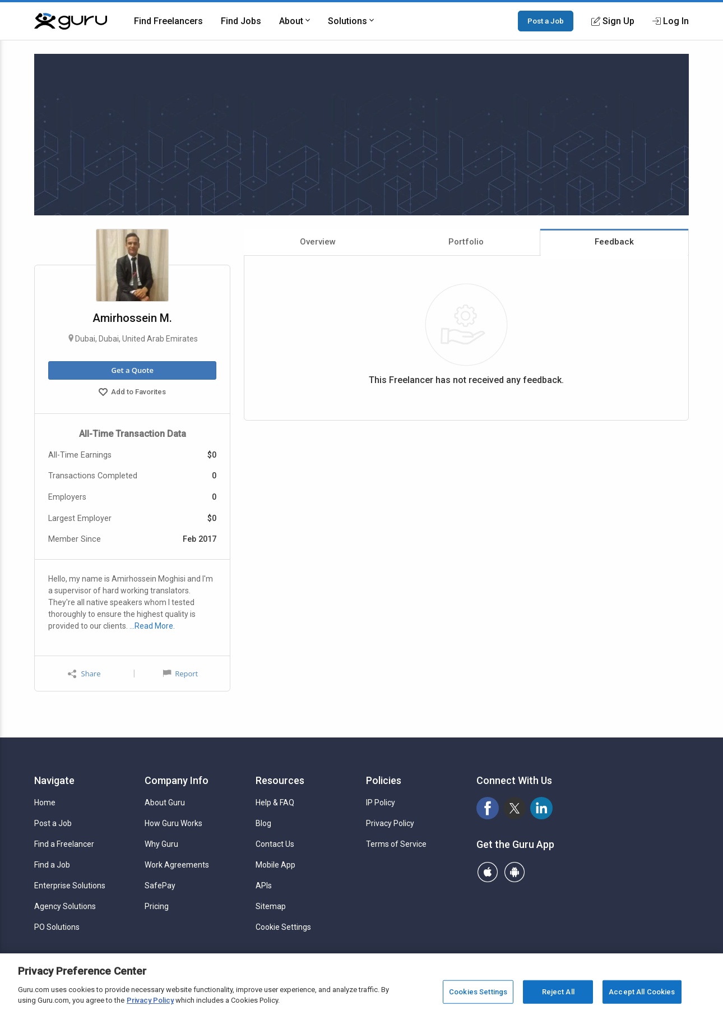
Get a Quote (132, 370)
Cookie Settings (283, 927)
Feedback (614, 242)
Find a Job (52, 864)
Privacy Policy (390, 823)
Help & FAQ (275, 802)
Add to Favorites (132, 393)
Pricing (157, 906)
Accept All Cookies (642, 992)
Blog (263, 823)
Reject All (558, 992)
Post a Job (545, 20)
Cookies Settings (478, 992)
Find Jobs (241, 21)
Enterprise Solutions (69, 885)
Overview (318, 242)
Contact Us (275, 844)
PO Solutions (57, 927)
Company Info (176, 780)
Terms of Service (396, 844)
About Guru (165, 802)
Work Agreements (177, 864)
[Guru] (70, 21)
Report (180, 673)
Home (44, 802)
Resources (280, 780)
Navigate (54, 780)
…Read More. (152, 625)
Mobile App (275, 864)
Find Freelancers (168, 21)
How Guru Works (173, 823)
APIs (264, 885)
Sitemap (271, 906)
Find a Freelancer (64, 844)
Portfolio (466, 242)
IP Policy (380, 802)
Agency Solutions (65, 906)
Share (84, 673)
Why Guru (161, 844)
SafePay (160, 885)
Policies (383, 780)
